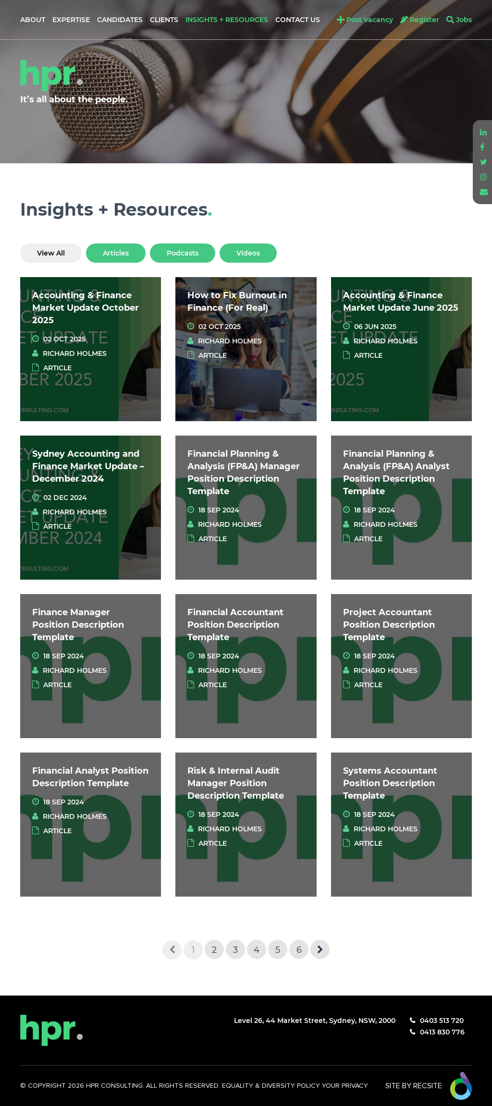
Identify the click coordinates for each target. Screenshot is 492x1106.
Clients (164, 19)
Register (424, 19)
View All (51, 253)
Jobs (464, 19)
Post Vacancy (369, 19)
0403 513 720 (442, 1020)
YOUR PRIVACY (345, 1085)
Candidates (120, 19)
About (32, 19)
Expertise (71, 19)
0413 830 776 (442, 1032)
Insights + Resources (226, 19)
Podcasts (182, 253)
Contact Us (297, 19)
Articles (116, 253)
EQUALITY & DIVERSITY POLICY (272, 1085)
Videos (248, 253)
